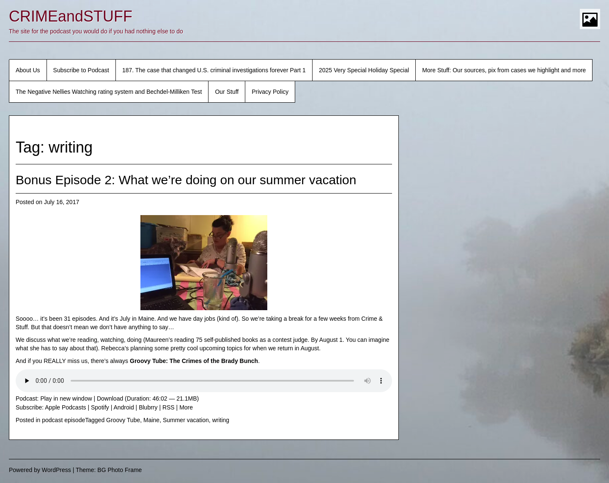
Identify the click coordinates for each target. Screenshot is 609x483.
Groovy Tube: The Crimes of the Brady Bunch (194, 360)
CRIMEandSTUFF (70, 16)
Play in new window (66, 398)
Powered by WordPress (40, 470)
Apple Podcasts (65, 407)
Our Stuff (227, 91)
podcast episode (63, 420)
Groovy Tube (123, 420)
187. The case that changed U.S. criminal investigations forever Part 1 (214, 70)
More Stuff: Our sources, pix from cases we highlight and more (504, 70)
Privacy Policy (270, 91)
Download (110, 398)
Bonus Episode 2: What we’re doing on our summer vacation (186, 180)
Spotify (100, 407)
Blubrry (148, 407)
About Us (28, 70)
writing (220, 420)
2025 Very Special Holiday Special (364, 70)
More (186, 407)
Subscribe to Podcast (81, 70)
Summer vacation (186, 420)
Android (123, 407)
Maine (151, 420)
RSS (168, 407)
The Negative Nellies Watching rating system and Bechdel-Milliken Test (109, 91)
